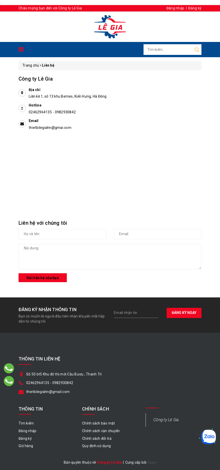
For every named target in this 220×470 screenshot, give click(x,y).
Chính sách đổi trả (97, 438)
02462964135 (41, 112)
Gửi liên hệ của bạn (42, 278)
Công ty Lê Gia (166, 419)
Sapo (151, 462)
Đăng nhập (175, 8)
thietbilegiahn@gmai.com (50, 128)
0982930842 (65, 112)
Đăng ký (194, 8)
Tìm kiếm (26, 423)
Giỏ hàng (26, 446)
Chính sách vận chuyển (101, 431)
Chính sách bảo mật (98, 423)
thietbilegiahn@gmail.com (48, 392)
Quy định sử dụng (96, 446)
